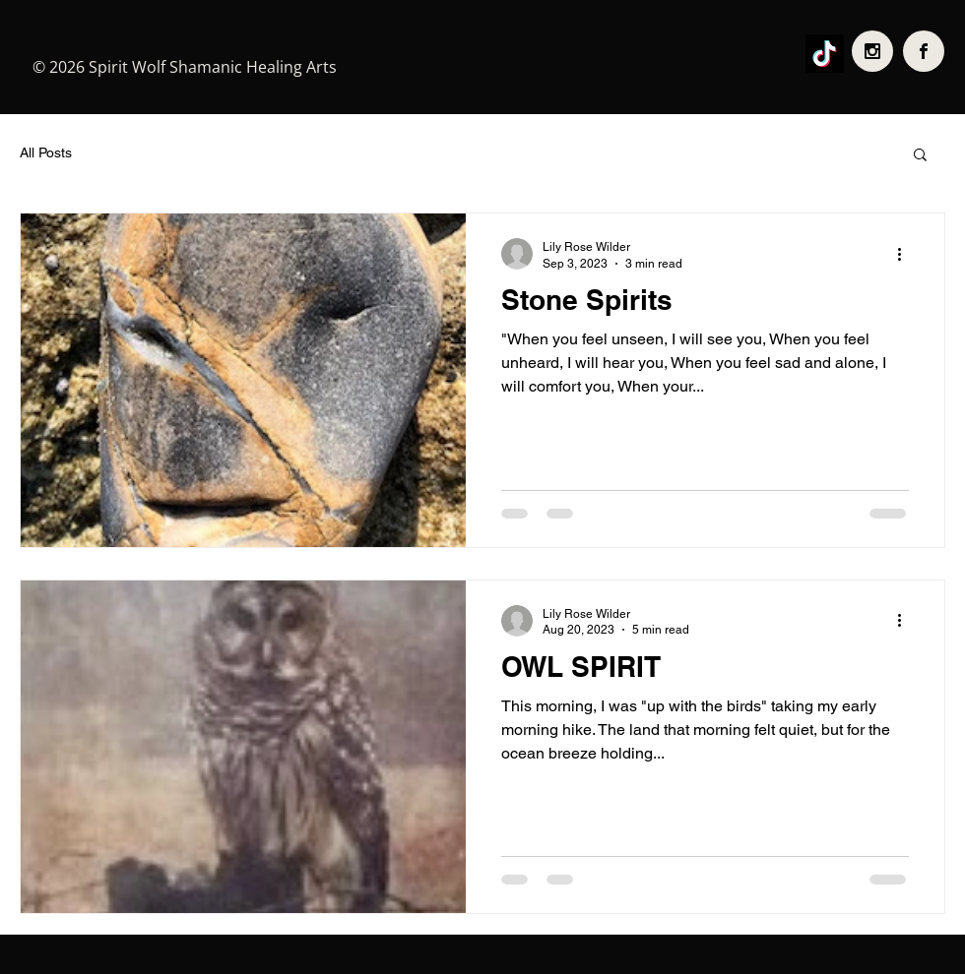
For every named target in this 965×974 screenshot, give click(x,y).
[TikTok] (824, 53)
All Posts (46, 152)
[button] (920, 156)
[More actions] (906, 254)
